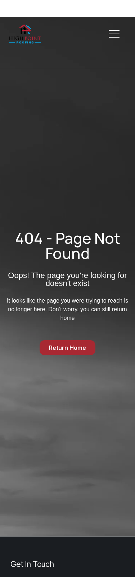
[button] (114, 34)
